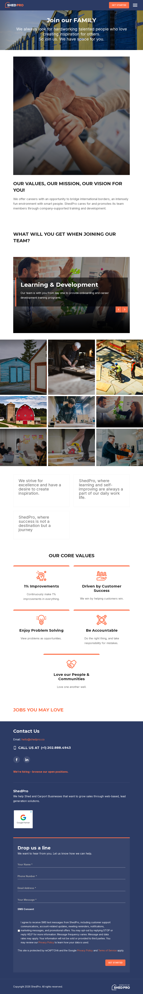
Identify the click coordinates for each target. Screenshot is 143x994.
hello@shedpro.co (33, 739)
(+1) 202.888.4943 (57, 748)
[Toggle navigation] (134, 5)
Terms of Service (107, 950)
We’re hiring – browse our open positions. (40, 771)
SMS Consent (26, 909)
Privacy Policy (46, 942)
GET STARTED (118, 5)
